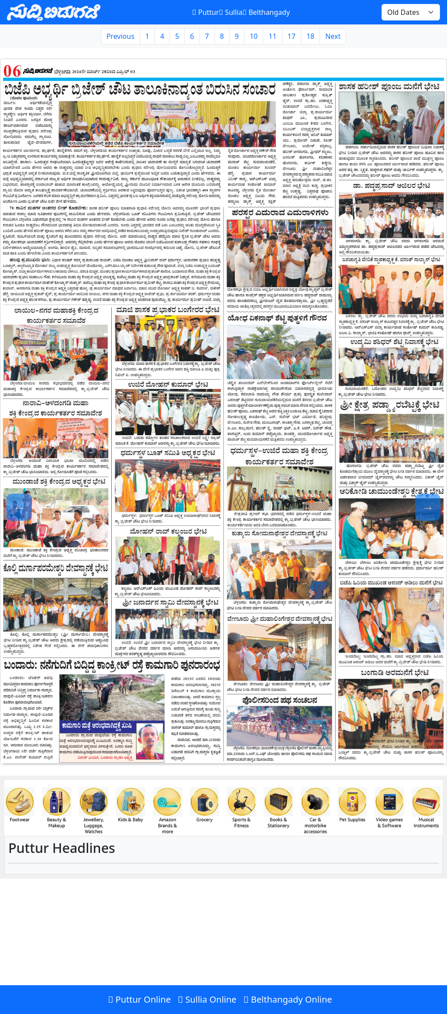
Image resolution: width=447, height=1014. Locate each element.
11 (272, 36)
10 (254, 36)
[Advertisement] (223, 950)
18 (310, 36)
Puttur (205, 12)
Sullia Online (207, 999)
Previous (120, 36)
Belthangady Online (288, 999)
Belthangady (266, 12)
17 (292, 36)
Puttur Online (139, 999)
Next (332, 36)
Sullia (231, 12)
